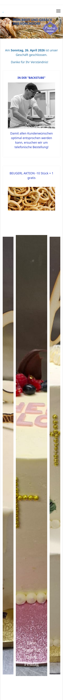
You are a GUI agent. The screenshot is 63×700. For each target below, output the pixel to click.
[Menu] (58, 11)
